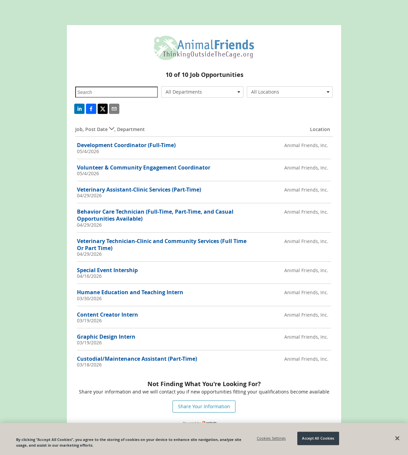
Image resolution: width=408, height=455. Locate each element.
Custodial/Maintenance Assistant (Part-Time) (137, 358)
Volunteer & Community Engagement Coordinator (143, 167)
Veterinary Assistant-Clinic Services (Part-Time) (139, 189)
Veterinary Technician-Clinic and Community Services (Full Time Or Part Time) (161, 244)
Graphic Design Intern (106, 336)
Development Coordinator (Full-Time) (126, 145)
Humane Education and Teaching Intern (130, 292)
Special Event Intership (107, 270)
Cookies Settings (271, 438)
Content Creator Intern (107, 314)
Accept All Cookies (318, 438)
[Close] (397, 438)
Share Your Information (204, 406)
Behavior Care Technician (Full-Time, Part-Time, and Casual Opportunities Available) (155, 215)
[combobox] (202, 92)
